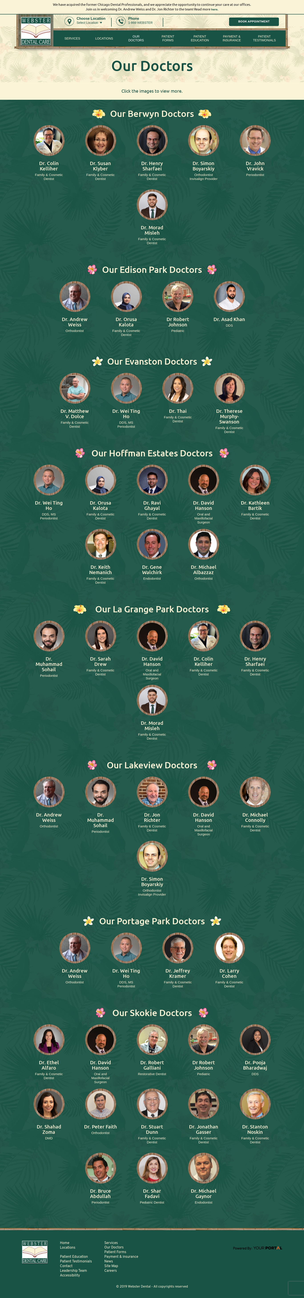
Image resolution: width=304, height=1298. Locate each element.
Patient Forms (115, 1252)
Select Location (87, 22)
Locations (104, 38)
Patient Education (200, 38)
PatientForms (168, 38)
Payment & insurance (232, 38)
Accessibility (70, 1275)
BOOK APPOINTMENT (254, 22)
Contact (66, 1266)
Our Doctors (136, 38)
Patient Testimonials (264, 38)
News (108, 1261)
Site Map (111, 1266)
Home (64, 1243)
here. (215, 9)
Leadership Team (73, 1271)
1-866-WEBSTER (140, 22)
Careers (110, 1271)
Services (72, 38)
